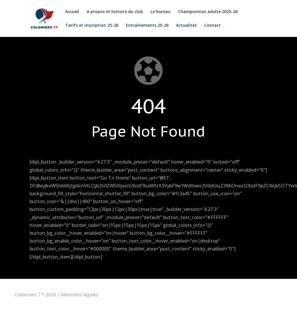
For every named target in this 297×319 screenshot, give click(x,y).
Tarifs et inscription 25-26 (90, 25)
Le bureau (160, 12)
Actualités (185, 25)
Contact (211, 25)
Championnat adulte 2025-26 (207, 12)
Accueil (71, 12)
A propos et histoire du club (114, 12)
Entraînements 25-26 (146, 25)
